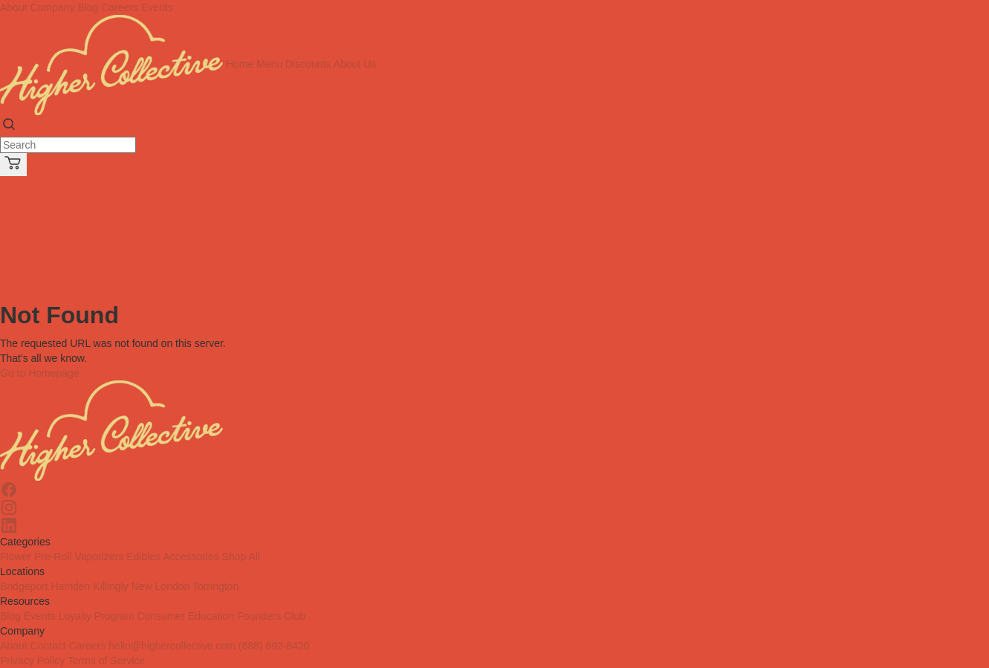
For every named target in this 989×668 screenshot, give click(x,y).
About (13, 646)
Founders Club (271, 616)
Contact (47, 646)
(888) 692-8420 (274, 646)
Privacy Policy (32, 661)
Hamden (70, 586)
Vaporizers (98, 556)
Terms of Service (106, 661)
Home (239, 64)
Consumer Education (185, 616)
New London (161, 586)
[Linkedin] (494, 525)
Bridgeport (24, 586)
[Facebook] (494, 490)
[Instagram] (494, 507)
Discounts (308, 64)
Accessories (190, 556)
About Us (355, 64)
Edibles (143, 556)
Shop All (241, 556)
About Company (37, 7)
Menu (269, 64)
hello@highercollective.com (172, 646)
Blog (87, 7)
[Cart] (13, 164)
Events (157, 7)
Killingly (110, 586)
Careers (119, 7)
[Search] (68, 145)
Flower (15, 556)
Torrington (215, 586)
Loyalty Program (96, 616)
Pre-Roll (53, 556)
